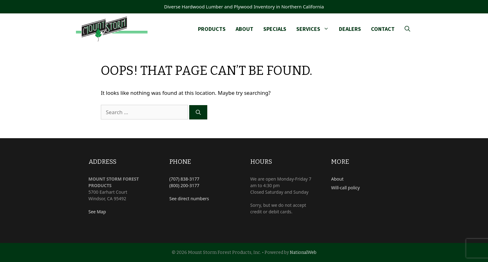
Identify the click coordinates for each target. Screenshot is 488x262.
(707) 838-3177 (184, 179)
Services (315, 29)
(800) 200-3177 (184, 185)
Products (212, 28)
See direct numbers (189, 198)
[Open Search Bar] (407, 29)
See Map (97, 212)
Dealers (350, 28)
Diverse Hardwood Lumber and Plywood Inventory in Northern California (244, 6)
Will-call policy (345, 188)
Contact (383, 28)
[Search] (198, 112)
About (244, 28)
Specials (274, 28)
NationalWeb (303, 252)
